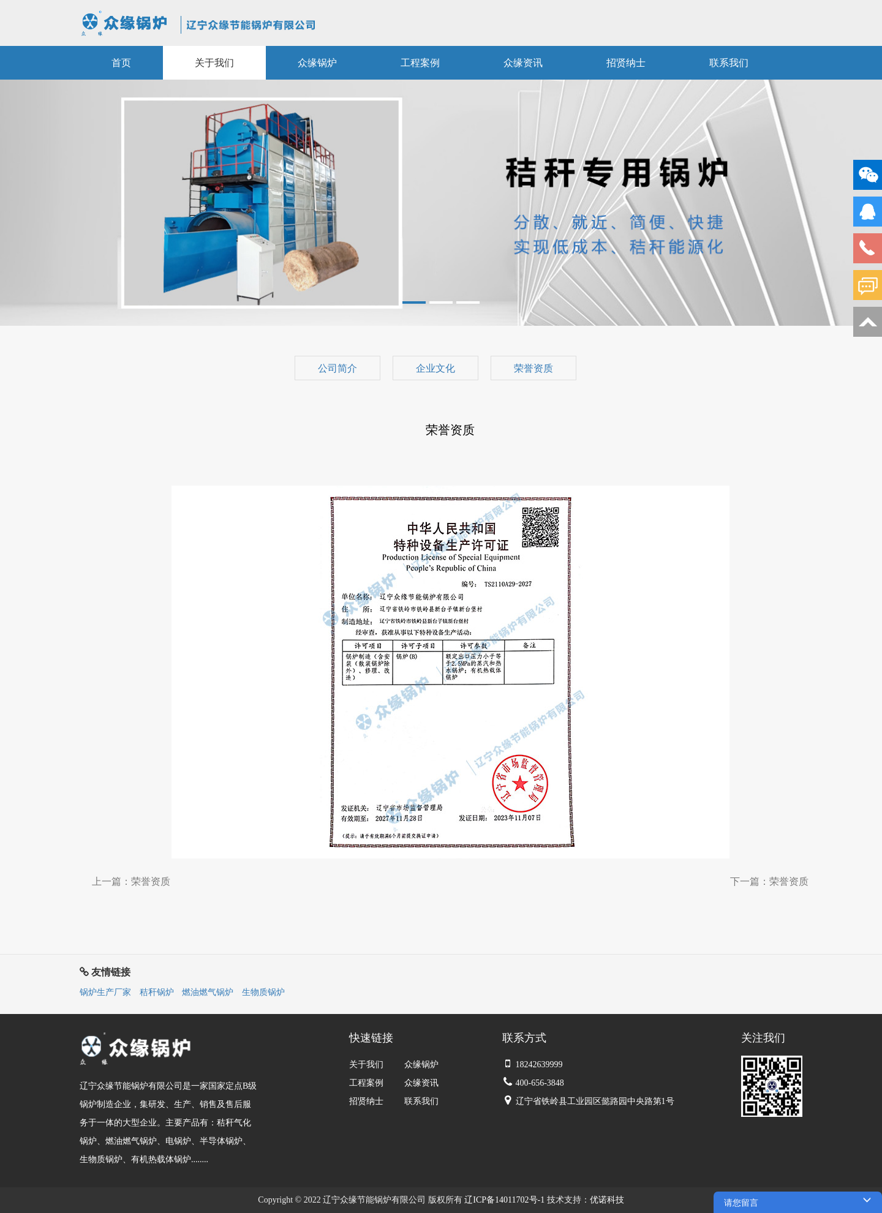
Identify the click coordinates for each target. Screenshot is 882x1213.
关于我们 (366, 1064)
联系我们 (421, 1101)
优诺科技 (607, 1199)
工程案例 (366, 1082)
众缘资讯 (421, 1082)
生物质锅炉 (263, 992)
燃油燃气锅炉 (207, 992)
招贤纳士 (366, 1101)
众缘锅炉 (421, 1064)
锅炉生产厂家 (105, 992)
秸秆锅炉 (157, 992)
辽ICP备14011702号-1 (504, 1199)
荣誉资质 (150, 881)
